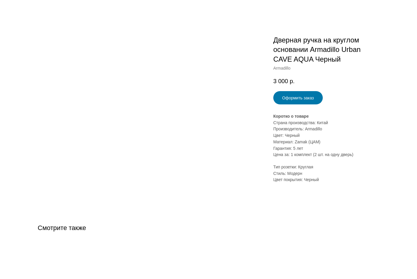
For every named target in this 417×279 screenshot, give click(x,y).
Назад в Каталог (26, 8)
